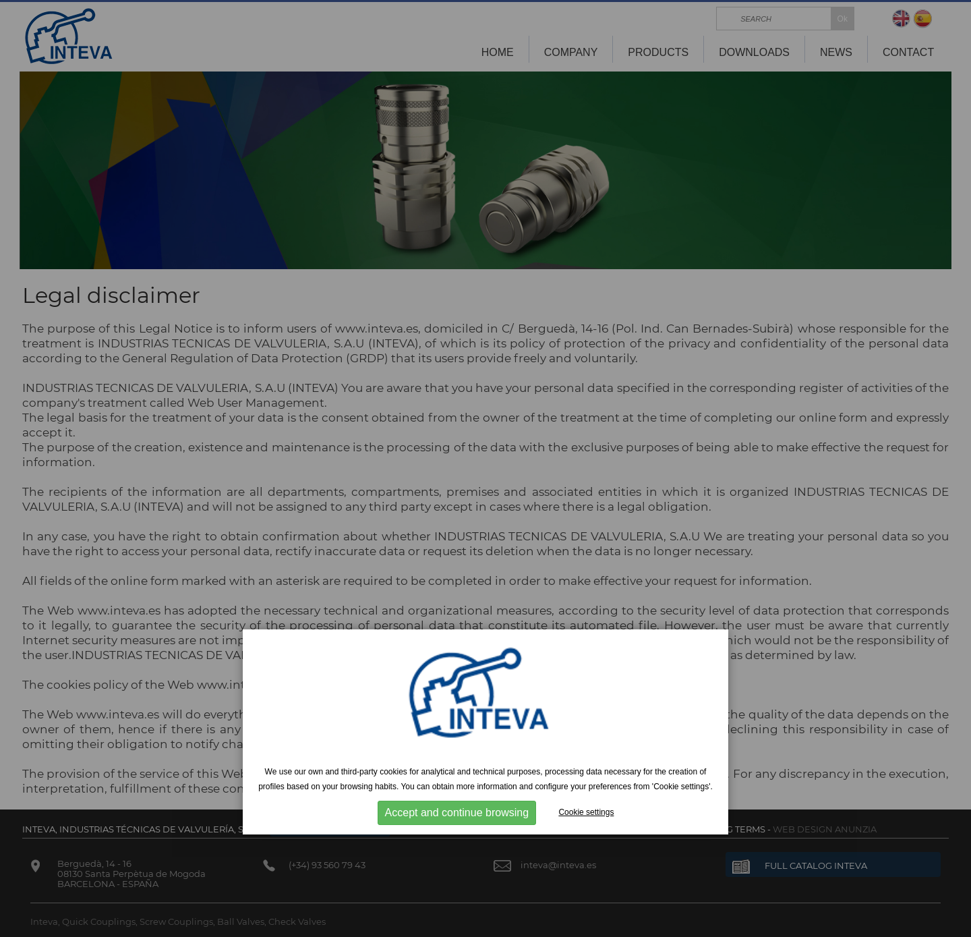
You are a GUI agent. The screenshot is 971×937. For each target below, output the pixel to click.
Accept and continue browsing (457, 812)
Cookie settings (586, 812)
